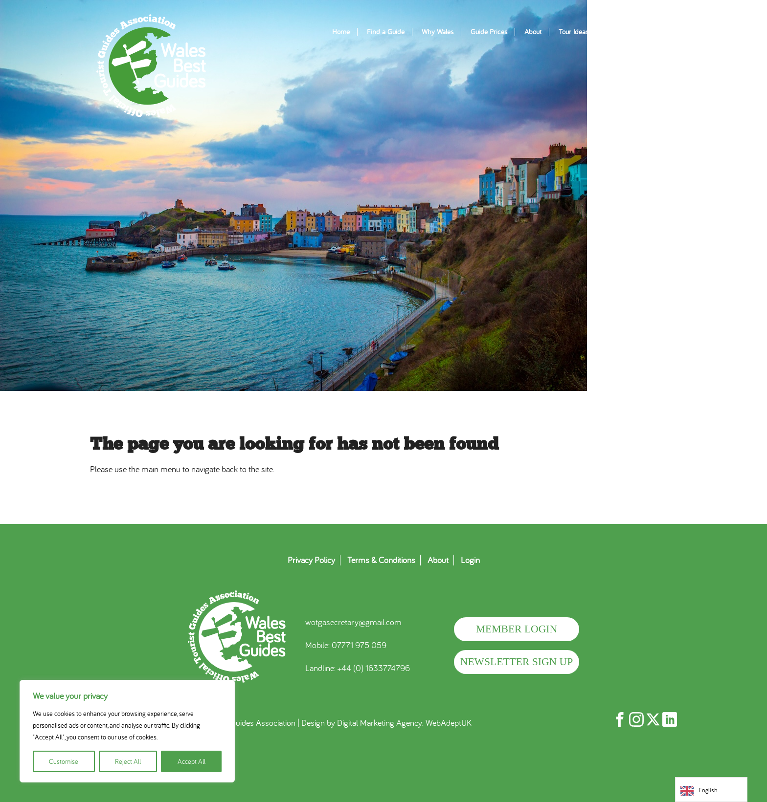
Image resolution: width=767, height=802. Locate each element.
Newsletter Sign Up (516, 662)
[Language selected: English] (711, 789)
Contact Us (654, 32)
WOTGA (151, 66)
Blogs (613, 32)
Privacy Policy (311, 560)
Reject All (128, 761)
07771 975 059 (359, 644)
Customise (63, 761)
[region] (127, 731)
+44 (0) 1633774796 (374, 667)
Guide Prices (489, 32)
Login (470, 560)
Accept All (191, 761)
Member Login (516, 629)
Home (341, 32)
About (532, 32)
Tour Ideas (573, 32)
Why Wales (437, 32)
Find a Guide (386, 32)
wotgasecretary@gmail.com (353, 622)
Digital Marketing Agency (379, 722)
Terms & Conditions (381, 560)
